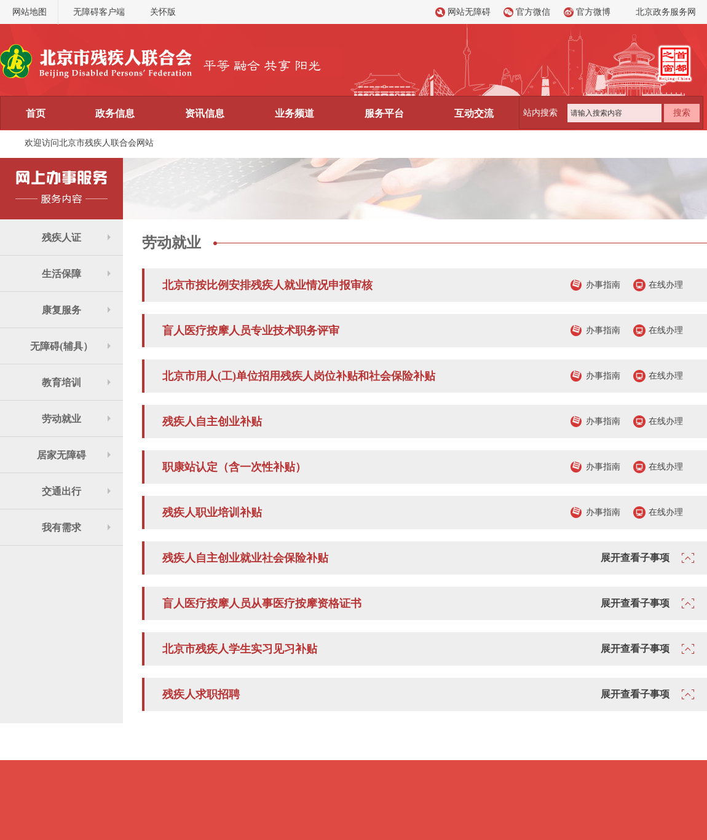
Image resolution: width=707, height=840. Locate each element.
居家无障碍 (61, 455)
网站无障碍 (469, 12)
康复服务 (61, 310)
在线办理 (666, 284)
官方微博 (593, 12)
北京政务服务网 (666, 12)
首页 (35, 113)
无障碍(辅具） (61, 346)
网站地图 (29, 12)
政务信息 (115, 113)
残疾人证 (61, 237)
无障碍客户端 (99, 12)
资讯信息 (204, 113)
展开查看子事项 (635, 557)
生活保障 (61, 274)
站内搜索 (540, 112)
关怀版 (163, 12)
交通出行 (61, 491)
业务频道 (294, 113)
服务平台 (384, 113)
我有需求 (61, 527)
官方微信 (533, 12)
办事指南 (603, 284)
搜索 (681, 112)
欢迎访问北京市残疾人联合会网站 (89, 142)
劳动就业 (61, 419)
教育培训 (61, 382)
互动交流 (474, 113)
